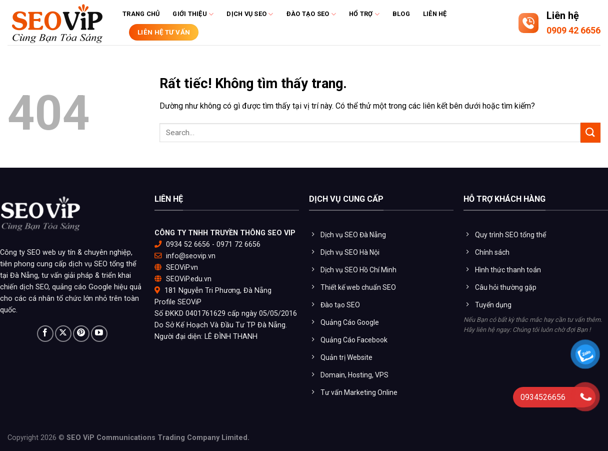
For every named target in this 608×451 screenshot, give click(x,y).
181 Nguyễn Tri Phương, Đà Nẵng (218, 290)
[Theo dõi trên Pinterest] (81, 333)
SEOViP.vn (182, 267)
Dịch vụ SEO (249, 14)
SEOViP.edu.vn (189, 279)
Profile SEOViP (178, 302)
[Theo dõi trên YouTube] (99, 333)
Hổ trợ (364, 14)
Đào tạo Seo (311, 14)
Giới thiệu (193, 14)
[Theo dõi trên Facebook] (45, 333)
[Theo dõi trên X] (63, 333)
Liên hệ (435, 14)
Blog (401, 14)
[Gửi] (590, 132)
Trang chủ (141, 14)
